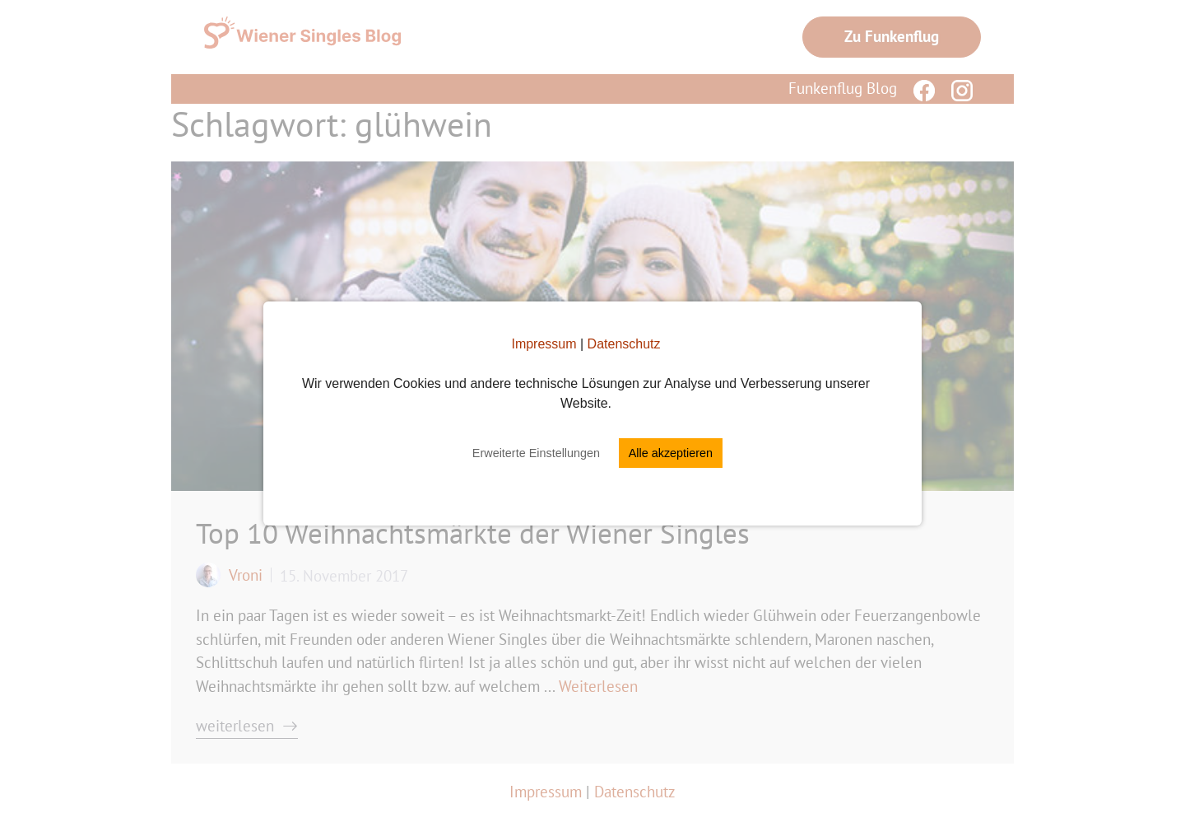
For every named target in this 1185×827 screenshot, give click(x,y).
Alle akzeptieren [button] (671, 453)
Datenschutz (624, 344)
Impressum (543, 344)
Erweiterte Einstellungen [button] (536, 453)
